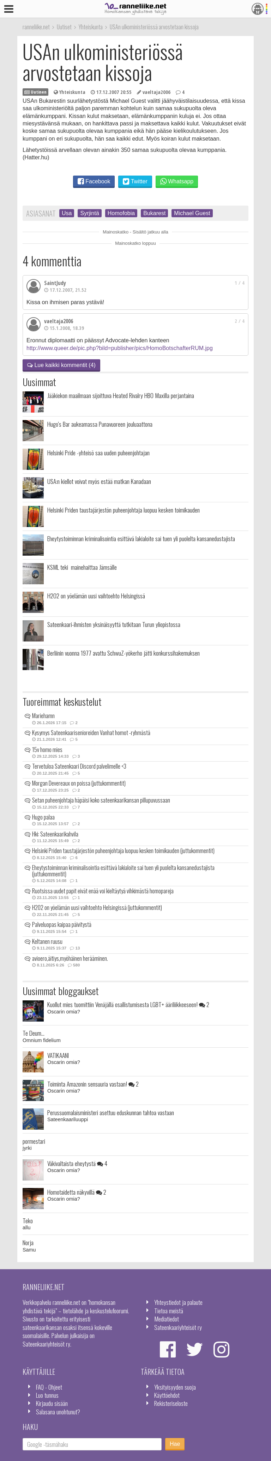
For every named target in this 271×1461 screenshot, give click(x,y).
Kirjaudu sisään (52, 1403)
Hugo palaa (43, 817)
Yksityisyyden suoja (175, 1386)
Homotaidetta (76, 1191)
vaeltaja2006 (58, 321)
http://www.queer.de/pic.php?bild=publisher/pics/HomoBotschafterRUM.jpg (119, 348)
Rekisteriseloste (171, 1403)
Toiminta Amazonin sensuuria (93, 1083)
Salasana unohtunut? (58, 1411)
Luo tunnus (47, 1395)
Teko (28, 1220)
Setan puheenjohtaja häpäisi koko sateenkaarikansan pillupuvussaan (101, 800)
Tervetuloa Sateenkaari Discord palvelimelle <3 (79, 766)
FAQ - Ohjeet (49, 1386)
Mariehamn (43, 715)
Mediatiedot (166, 1318)
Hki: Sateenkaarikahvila (55, 834)
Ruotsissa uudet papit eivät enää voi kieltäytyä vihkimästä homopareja (103, 891)
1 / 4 (240, 282)
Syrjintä (89, 213)
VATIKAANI (58, 1055)
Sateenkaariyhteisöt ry (178, 1327)
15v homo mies (47, 749)
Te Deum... (33, 1032)
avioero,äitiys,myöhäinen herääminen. (70, 958)
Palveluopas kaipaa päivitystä (61, 924)
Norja (28, 1242)
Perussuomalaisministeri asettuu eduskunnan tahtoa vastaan (110, 1112)
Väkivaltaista (77, 1163)
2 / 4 (240, 321)
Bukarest (154, 213)
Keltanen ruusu (47, 941)
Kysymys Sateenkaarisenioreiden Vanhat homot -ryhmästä (91, 732)
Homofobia (121, 213)
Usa (67, 213)
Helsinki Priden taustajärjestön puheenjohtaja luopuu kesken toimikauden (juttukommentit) (123, 850)
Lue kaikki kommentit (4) (61, 365)
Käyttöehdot (167, 1395)
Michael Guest (192, 213)
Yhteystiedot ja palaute (178, 1302)
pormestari (34, 1141)
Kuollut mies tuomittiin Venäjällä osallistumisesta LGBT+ (128, 1004)
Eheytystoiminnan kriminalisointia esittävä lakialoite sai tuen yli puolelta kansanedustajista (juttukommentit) (123, 870)
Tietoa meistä (168, 1310)
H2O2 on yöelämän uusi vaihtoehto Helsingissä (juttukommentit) (97, 907)
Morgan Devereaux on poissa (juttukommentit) (79, 783)
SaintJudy (55, 283)
